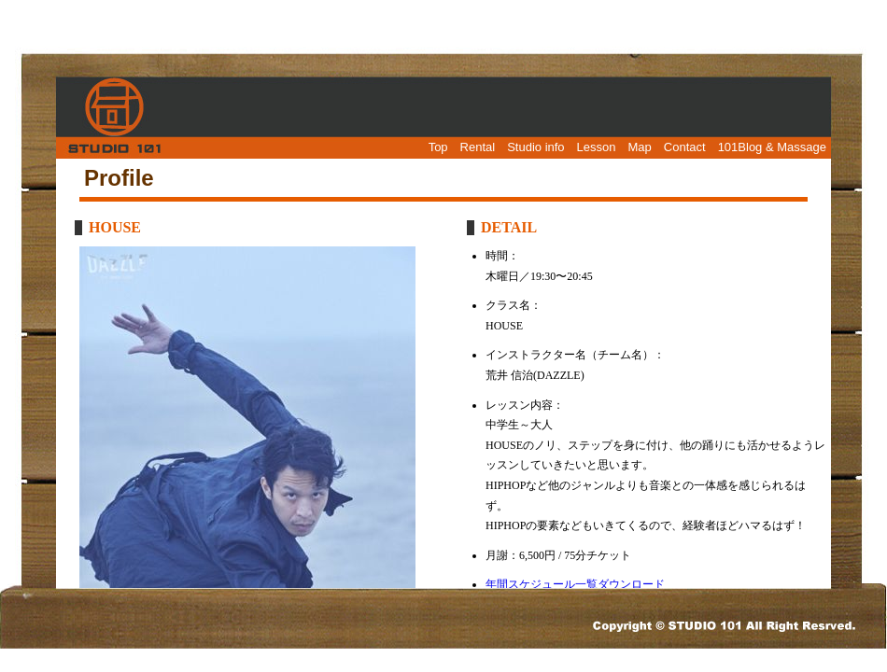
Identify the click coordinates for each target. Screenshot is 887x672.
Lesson (596, 147)
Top (438, 147)
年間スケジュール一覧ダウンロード (575, 584)
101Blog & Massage (772, 147)
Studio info (535, 147)
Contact (685, 147)
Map (640, 147)
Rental (478, 147)
